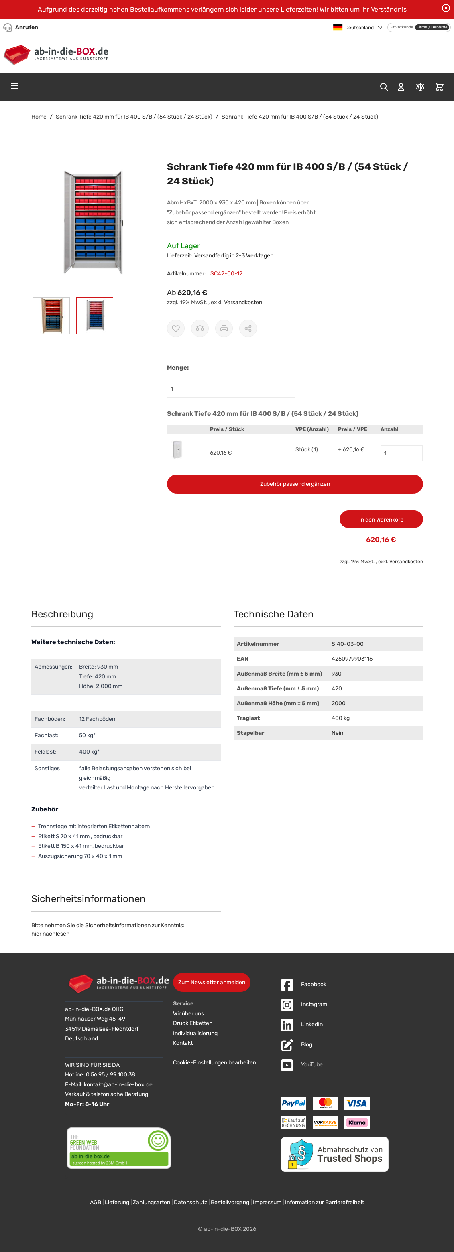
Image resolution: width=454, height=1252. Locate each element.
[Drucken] (224, 328)
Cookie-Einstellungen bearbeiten (214, 1062)
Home (39, 116)
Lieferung (117, 1202)
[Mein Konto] (401, 87)
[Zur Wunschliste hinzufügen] (176, 328)
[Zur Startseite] (57, 53)
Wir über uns (188, 1013)
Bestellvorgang (230, 1202)
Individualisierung (195, 1033)
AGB (95, 1202)
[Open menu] (14, 86)
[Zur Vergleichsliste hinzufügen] (200, 328)
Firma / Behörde (432, 27)
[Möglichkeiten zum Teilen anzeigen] (248, 328)
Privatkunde (402, 27)
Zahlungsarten (151, 1202)
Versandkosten (243, 302)
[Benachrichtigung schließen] (446, 8)
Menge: (178, 367)
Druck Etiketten (192, 1023)
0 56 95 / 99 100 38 (110, 1074)
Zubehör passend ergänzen (295, 484)
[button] (91, 224)
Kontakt (183, 1043)
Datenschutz (190, 1202)
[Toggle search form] (384, 87)
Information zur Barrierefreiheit (324, 1202)
